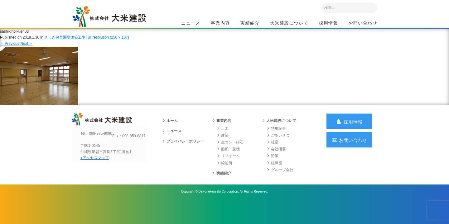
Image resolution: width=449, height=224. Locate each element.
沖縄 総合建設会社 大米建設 (115, 20)
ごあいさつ (278, 144)
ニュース (190, 23)
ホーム (170, 129)
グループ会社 (280, 178)
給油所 (224, 171)
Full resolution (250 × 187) (107, 43)
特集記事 (276, 137)
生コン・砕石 (230, 150)
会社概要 (276, 157)
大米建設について (289, 23)
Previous (9, 49)
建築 (223, 144)
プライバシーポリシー (183, 149)
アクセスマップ (98, 171)
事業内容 (220, 23)
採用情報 (328, 23)
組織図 (274, 171)
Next (26, 49)
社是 (272, 150)
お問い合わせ (363, 23)
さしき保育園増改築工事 (64, 43)
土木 (223, 137)
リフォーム (228, 164)
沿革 (272, 164)
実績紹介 (250, 23)
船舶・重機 (228, 157)
